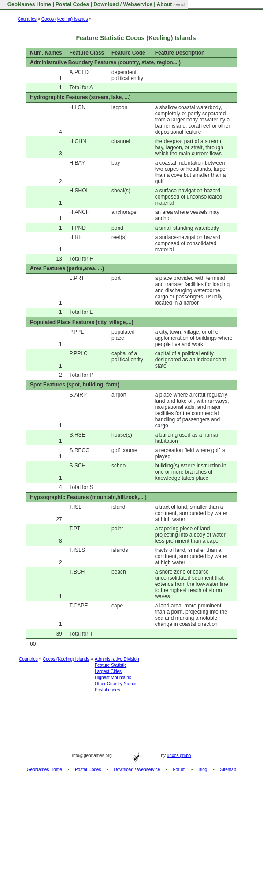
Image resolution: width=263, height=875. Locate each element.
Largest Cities (108, 671)
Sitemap (228, 769)
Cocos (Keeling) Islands (64, 19)
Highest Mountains (113, 677)
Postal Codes (72, 4)
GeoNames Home (28, 4)
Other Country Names (116, 683)
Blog (202, 769)
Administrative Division (117, 659)
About (164, 4)
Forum (179, 769)
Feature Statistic (110, 665)
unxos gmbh (179, 755)
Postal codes (107, 690)
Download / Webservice (122, 4)
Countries (27, 19)
